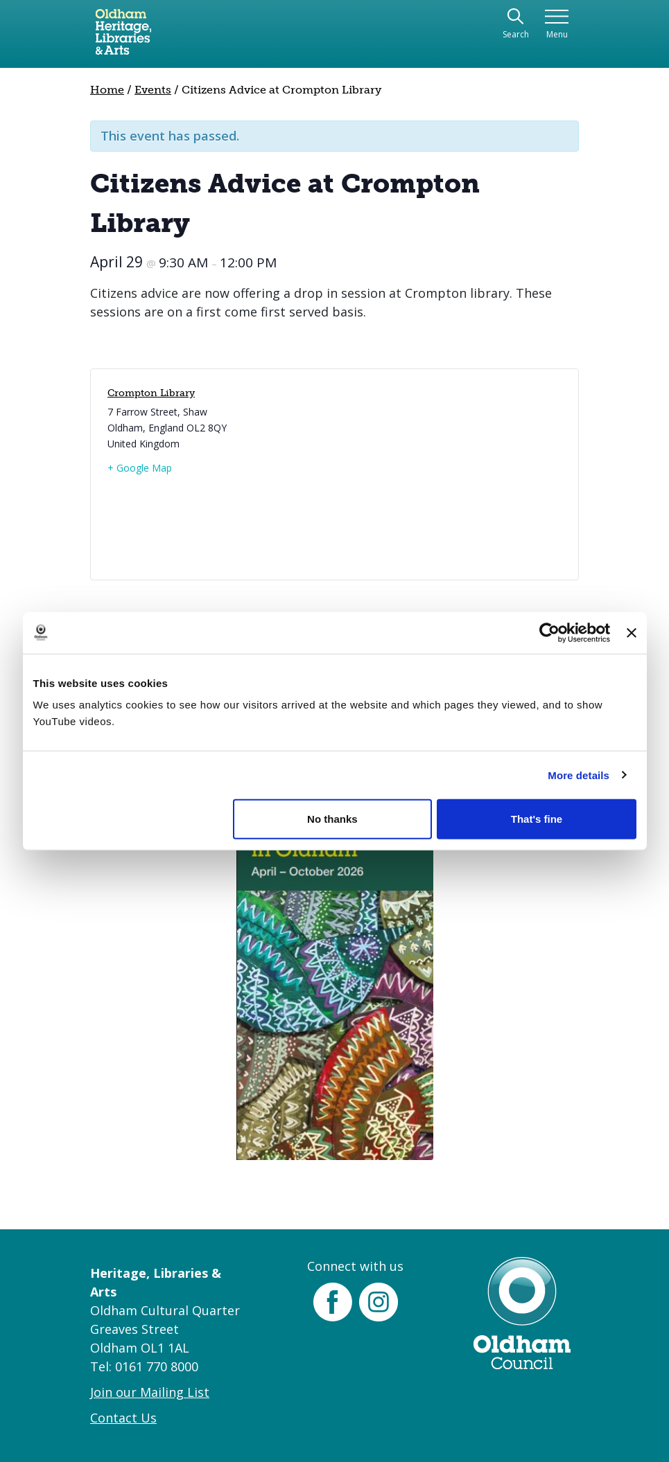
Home (107, 89)
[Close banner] (631, 632)
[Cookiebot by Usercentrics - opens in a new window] (549, 632)
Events (152, 89)
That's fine (536, 819)
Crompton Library (151, 393)
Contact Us (123, 1417)
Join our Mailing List (149, 1392)
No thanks (332, 819)
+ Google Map (139, 467)
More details (578, 775)
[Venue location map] (447, 474)
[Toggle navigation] (557, 24)
